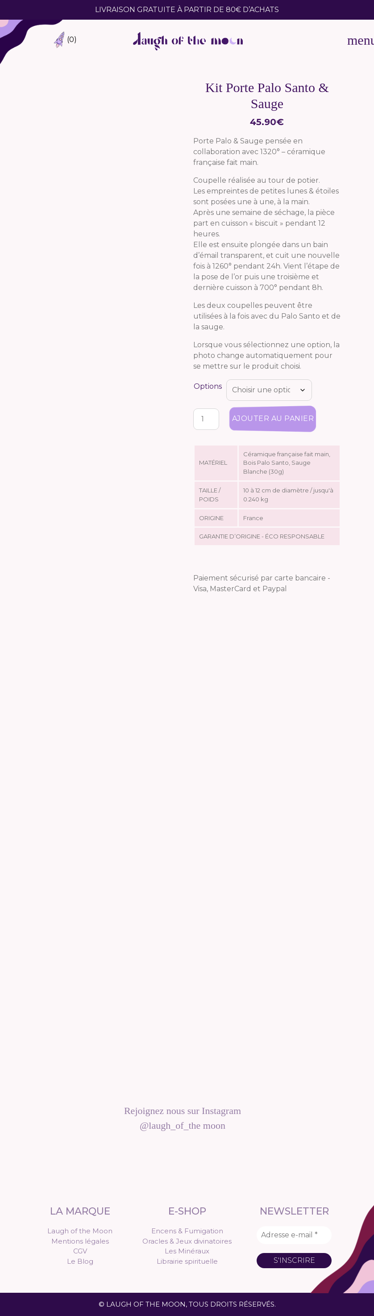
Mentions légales (80, 1241)
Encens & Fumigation (187, 1231)
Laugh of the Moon (79, 1231)
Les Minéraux (187, 1251)
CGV (80, 1251)
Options (208, 386)
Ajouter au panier (273, 418)
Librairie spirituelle (187, 1261)
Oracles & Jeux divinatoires (187, 1241)
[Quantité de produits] (206, 419)
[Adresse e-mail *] (294, 1235)
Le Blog (80, 1261)
